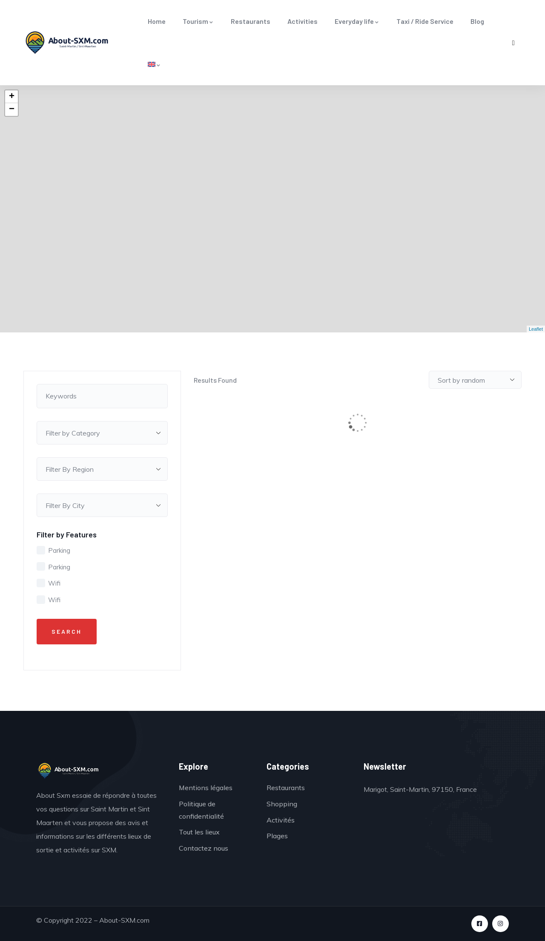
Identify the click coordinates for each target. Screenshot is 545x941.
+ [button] (11, 96)
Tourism (198, 21)
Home (157, 21)
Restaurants (250, 21)
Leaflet (536, 329)
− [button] (11, 109)
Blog (477, 21)
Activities (302, 21)
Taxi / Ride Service (424, 21)
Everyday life (357, 21)
